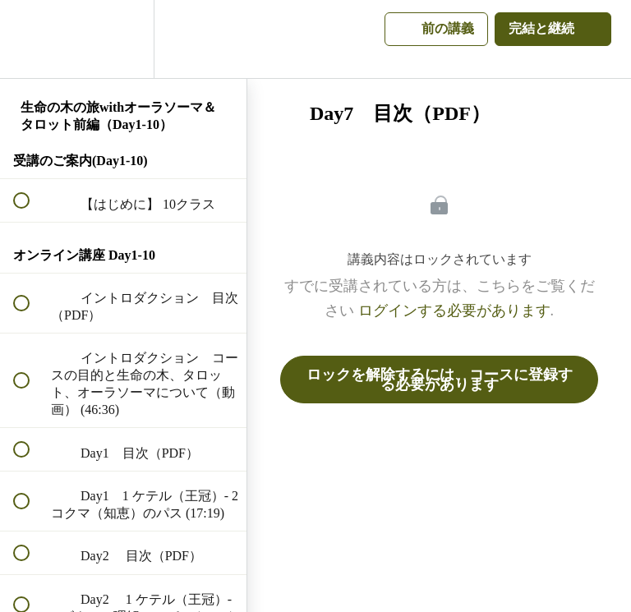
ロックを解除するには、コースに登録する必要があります (439, 379)
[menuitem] (123, 39)
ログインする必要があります (454, 310)
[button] (30, 39)
